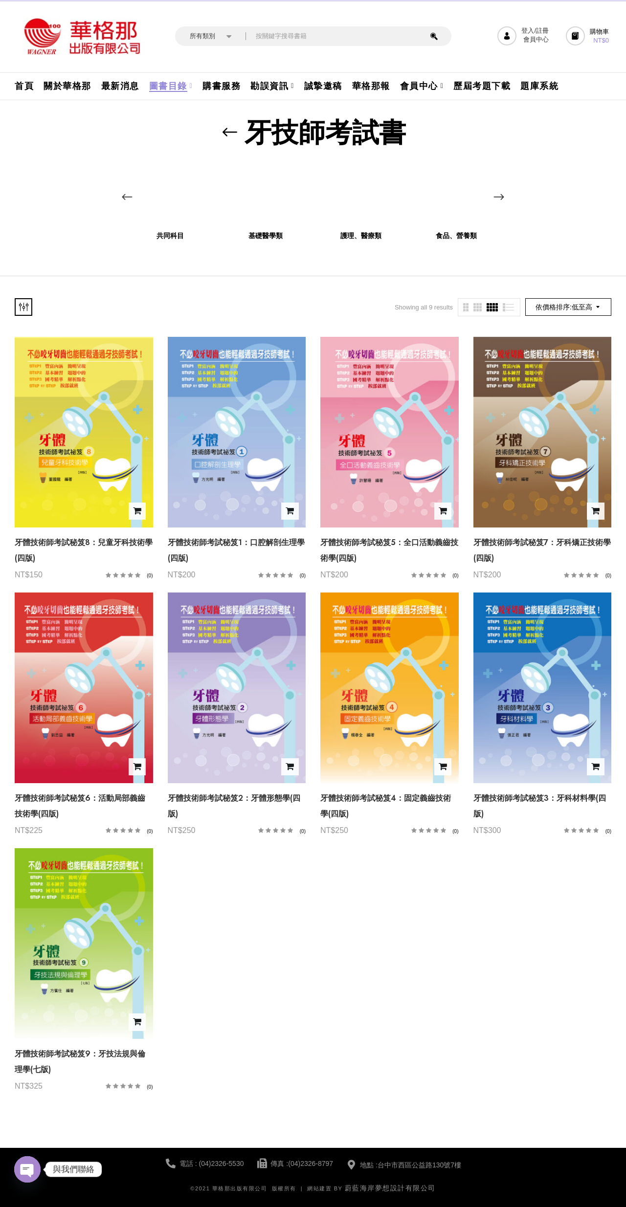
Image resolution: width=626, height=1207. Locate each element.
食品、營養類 (456, 236)
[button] (588, 35)
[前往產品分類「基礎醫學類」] (265, 193)
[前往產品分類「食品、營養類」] (456, 193)
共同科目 (170, 236)
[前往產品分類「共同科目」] (170, 193)
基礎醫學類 (265, 236)
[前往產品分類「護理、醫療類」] (361, 193)
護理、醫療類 (360, 236)
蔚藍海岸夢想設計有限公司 (390, 1188)
